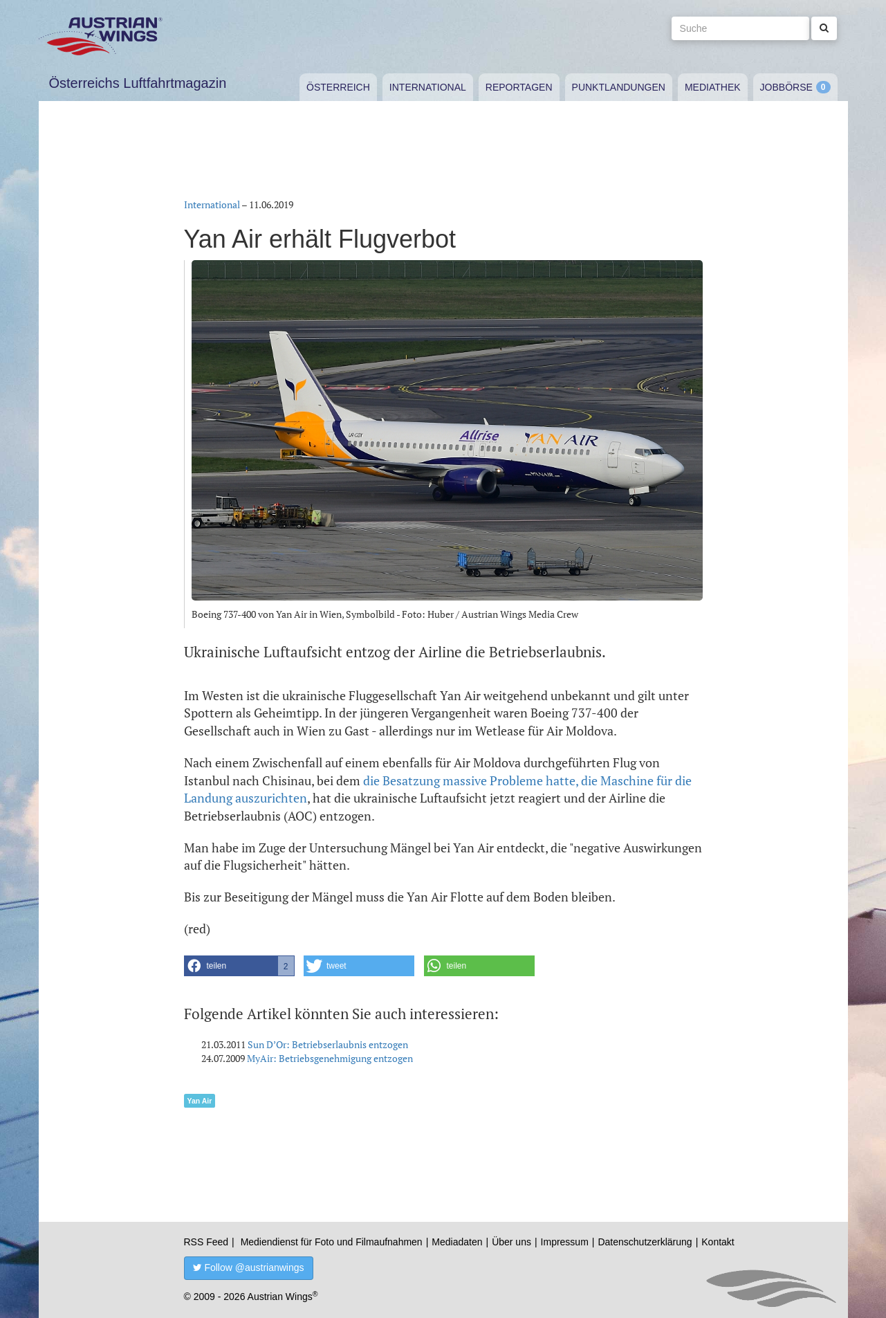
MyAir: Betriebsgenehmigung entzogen (330, 1058)
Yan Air (199, 1101)
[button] (239, 965)
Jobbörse (786, 87)
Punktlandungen (618, 87)
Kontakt (717, 1241)
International (427, 87)
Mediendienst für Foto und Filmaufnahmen (332, 1241)
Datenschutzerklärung (645, 1241)
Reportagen (519, 87)
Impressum (565, 1241)
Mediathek (713, 87)
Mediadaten (457, 1241)
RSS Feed (206, 1241)
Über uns (511, 1241)
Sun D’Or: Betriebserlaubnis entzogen (328, 1044)
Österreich (338, 87)
